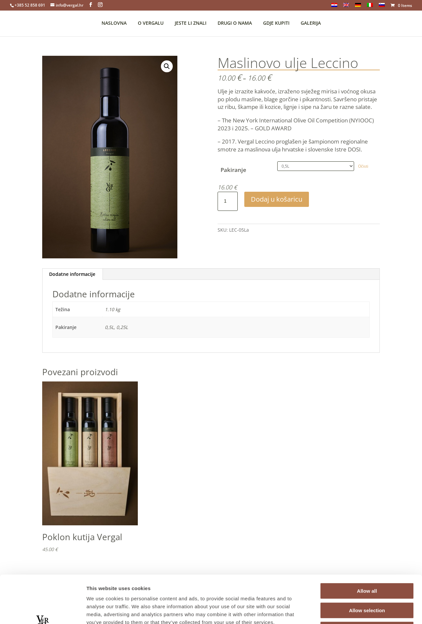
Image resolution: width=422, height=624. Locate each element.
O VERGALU (151, 23)
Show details (346, 611)
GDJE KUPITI (276, 23)
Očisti (363, 166)
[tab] (72, 274)
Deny (367, 582)
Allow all (367, 543)
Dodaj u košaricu (276, 199)
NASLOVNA (114, 23)
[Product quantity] (227, 201)
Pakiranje (233, 170)
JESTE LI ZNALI (190, 23)
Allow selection (367, 563)
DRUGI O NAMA (235, 23)
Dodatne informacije (72, 274)
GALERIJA (311, 23)
